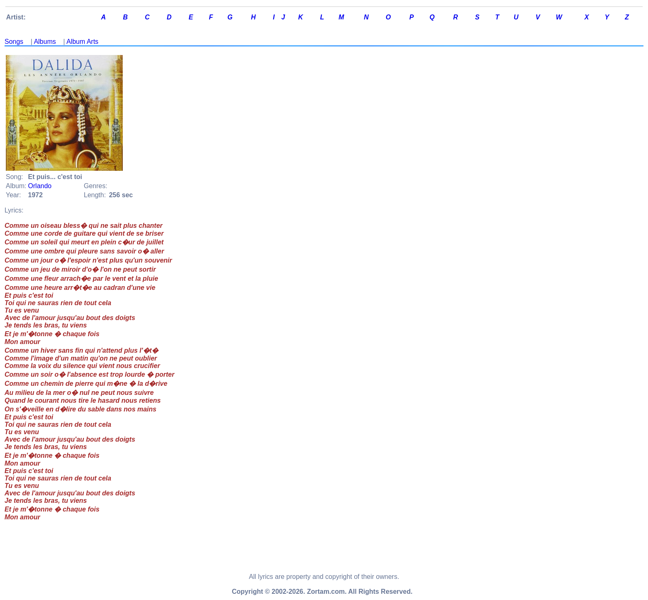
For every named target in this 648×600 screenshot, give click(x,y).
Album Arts (82, 41)
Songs (14, 41)
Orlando (40, 185)
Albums (45, 41)
